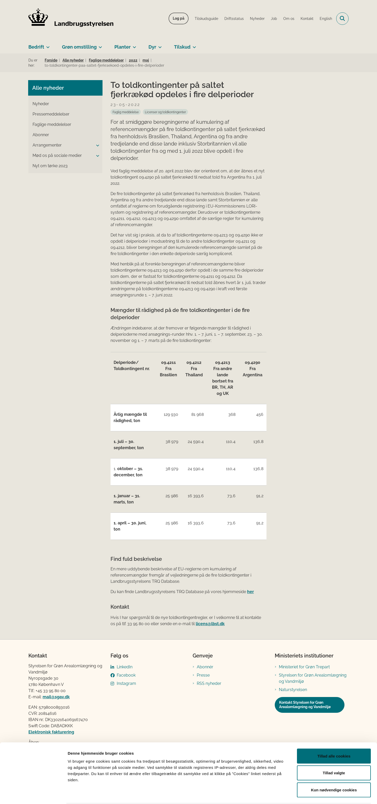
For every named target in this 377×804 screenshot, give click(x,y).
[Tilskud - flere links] (193, 45)
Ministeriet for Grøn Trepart (304, 666)
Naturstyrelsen (293, 689)
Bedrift (36, 47)
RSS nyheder (209, 683)
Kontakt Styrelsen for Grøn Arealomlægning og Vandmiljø (305, 704)
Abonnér (205, 666)
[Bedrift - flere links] (47, 45)
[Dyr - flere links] (159, 45)
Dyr (152, 47)
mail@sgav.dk (56, 696)
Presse (203, 675)
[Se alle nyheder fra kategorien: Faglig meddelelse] (126, 112)
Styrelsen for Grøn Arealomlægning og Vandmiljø (313, 678)
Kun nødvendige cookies (334, 770)
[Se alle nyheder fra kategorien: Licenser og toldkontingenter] (165, 112)
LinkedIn (124, 666)
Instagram (126, 683)
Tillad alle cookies (333, 736)
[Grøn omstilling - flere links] (99, 45)
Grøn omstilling (79, 47)
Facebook (126, 675)
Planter (122, 47)
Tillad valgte (334, 753)
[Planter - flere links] (133, 45)
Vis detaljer (268, 794)
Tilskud (182, 47)
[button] (96, 145)
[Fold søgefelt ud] (342, 18)
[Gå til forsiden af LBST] (71, 18)
